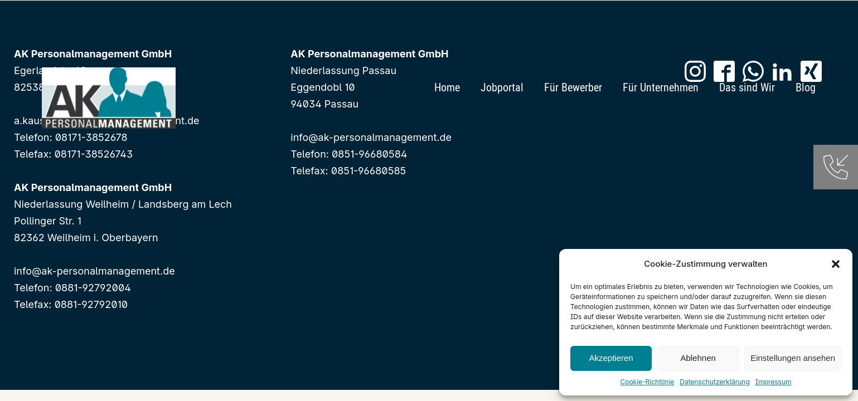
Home (447, 87)
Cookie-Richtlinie (647, 382)
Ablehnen (697, 358)
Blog (806, 87)
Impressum (773, 382)
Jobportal (502, 87)
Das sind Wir (747, 87)
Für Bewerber (573, 87)
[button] (835, 264)
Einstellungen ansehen (792, 358)
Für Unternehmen (661, 87)
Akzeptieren (611, 358)
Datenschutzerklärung (714, 382)
